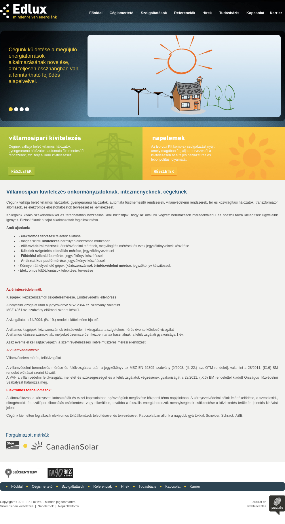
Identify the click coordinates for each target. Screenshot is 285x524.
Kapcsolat (255, 13)
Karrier (276, 13)
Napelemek (46, 506)
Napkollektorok (68, 506)
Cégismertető (121, 13)
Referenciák (184, 13)
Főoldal (95, 13)
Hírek (207, 13)
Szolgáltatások (154, 13)
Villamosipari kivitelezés (16, 506)
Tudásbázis (229, 13)
